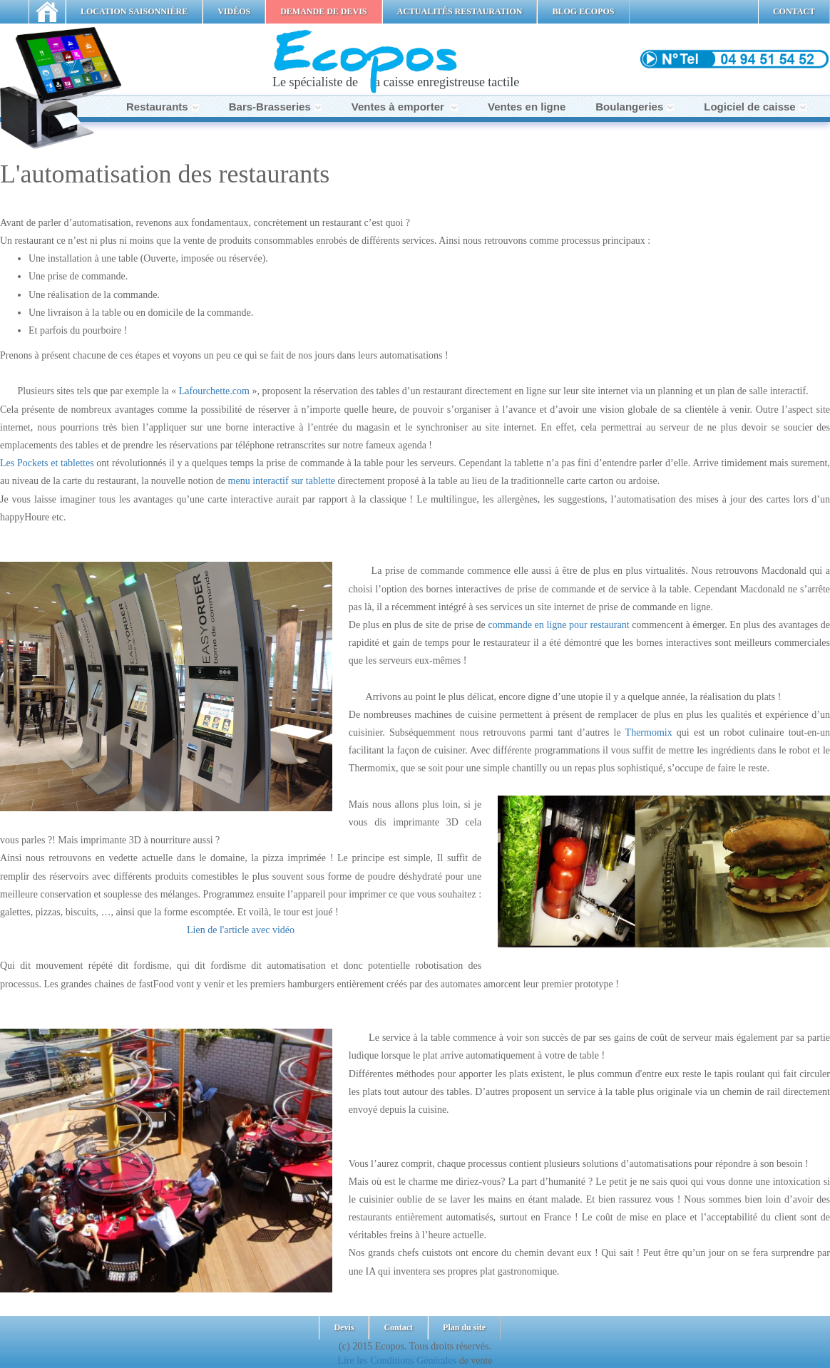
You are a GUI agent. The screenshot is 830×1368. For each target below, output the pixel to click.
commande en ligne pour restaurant (558, 624)
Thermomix (648, 732)
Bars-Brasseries (275, 107)
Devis (344, 1327)
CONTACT (794, 11)
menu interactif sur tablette (281, 480)
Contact (398, 1327)
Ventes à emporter (405, 107)
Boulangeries (634, 107)
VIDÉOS (233, 11)
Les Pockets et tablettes (47, 463)
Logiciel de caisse (755, 107)
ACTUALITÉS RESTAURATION (460, 11)
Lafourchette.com (214, 391)
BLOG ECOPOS (583, 11)
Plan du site (464, 1327)
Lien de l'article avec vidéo (240, 930)
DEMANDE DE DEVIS (323, 11)
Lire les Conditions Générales (396, 1360)
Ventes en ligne (526, 107)
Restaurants (162, 107)
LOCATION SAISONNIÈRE (134, 11)
